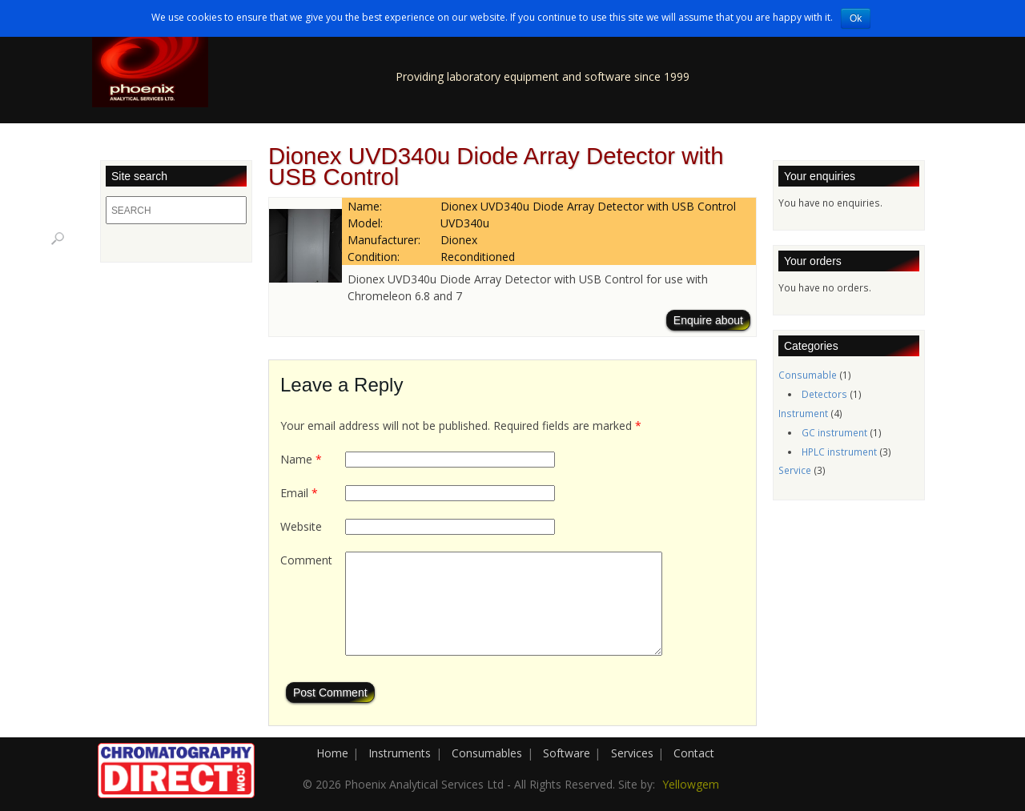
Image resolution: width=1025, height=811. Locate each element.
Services (632, 753)
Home (332, 753)
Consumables (487, 753)
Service (794, 470)
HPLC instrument (839, 451)
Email (299, 492)
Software (566, 753)
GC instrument (834, 432)
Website (301, 526)
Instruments (399, 753)
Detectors (824, 393)
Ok (856, 18)
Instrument (803, 413)
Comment (306, 560)
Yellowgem (690, 784)
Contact (693, 753)
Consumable (807, 374)
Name (301, 459)
